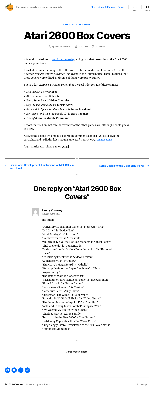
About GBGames (106, 9)
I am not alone (104, 143)
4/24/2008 (83, 50)
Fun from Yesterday (64, 63)
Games (66, 29)
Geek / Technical (82, 29)
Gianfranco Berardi (62, 50)
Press (121, 9)
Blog (93, 9)
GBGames (18, 389)
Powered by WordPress (38, 389)
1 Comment (100, 50)
